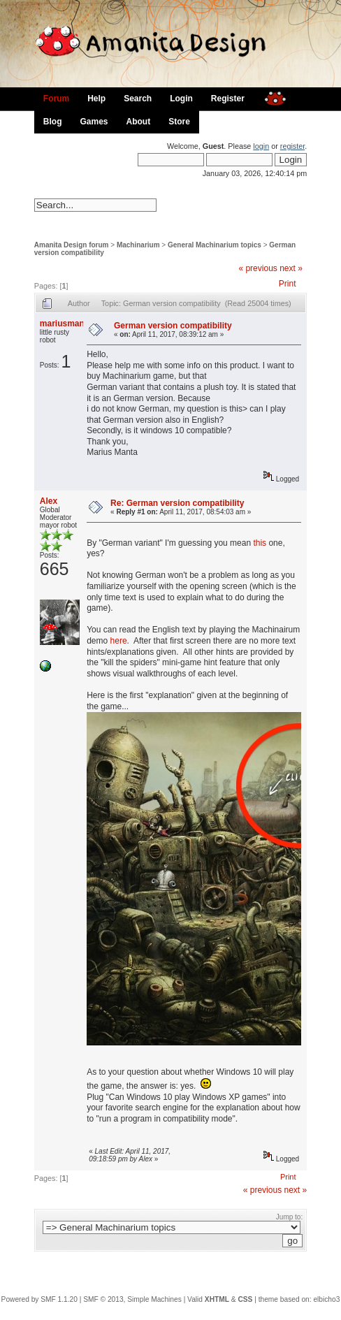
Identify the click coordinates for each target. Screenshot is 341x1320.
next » (291, 268)
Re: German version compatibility (177, 503)
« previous (257, 268)
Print (287, 284)
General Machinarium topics (214, 245)
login (261, 146)
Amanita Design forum (71, 245)
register (292, 146)
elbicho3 (326, 1299)
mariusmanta (66, 323)
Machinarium (138, 245)
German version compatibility (173, 326)
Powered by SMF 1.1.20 (39, 1299)
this (259, 543)
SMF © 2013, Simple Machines (132, 1299)
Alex (48, 501)
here (118, 641)
